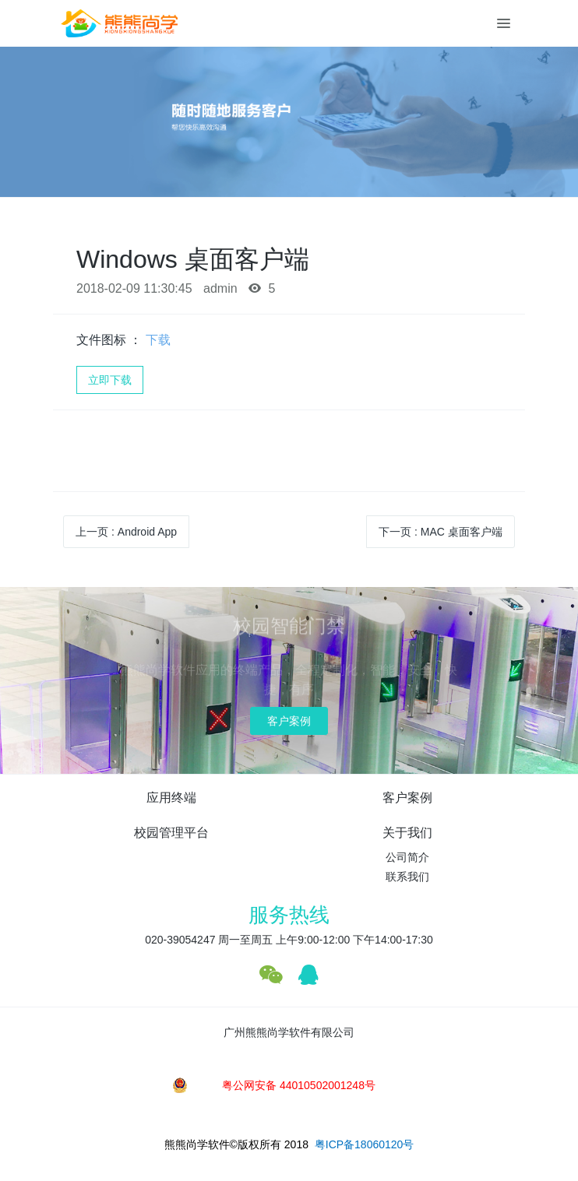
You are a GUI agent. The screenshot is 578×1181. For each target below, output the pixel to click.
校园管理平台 (171, 832)
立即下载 (110, 380)
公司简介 (407, 857)
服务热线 (289, 914)
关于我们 (407, 832)
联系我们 (407, 876)
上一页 (126, 531)
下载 (158, 339)
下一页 (440, 531)
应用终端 (171, 797)
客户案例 (289, 721)
